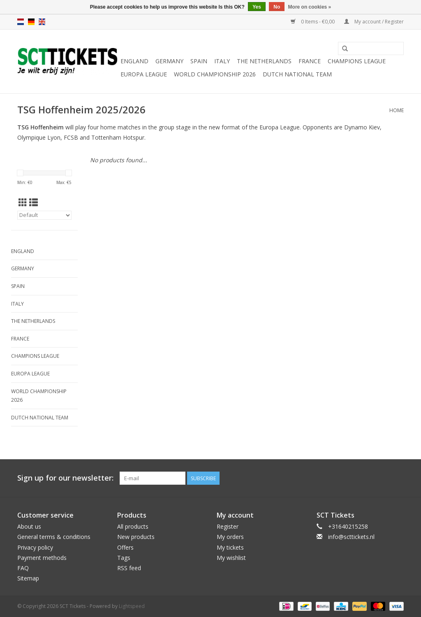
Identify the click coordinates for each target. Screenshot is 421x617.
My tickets (230, 547)
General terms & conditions (53, 537)
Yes (256, 7)
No (276, 7)
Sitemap (28, 578)
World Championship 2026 (215, 74)
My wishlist (231, 558)
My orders (230, 537)
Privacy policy (35, 547)
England (134, 61)
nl (20, 21)
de (31, 21)
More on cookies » (309, 7)
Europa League (143, 74)
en (42, 21)
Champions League (357, 61)
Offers (125, 547)
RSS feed (129, 568)
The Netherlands (264, 61)
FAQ (23, 568)
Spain (198, 61)
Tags (123, 558)
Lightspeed (132, 606)
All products (132, 526)
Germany (169, 61)
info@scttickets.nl (351, 537)
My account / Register (374, 21)
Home (396, 110)
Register (227, 526)
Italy (222, 61)
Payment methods (42, 558)
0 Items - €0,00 (313, 21)
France (309, 61)
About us (29, 526)
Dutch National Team (297, 74)
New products (136, 537)
